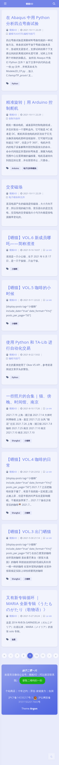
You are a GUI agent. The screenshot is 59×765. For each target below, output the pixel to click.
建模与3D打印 (16, 33)
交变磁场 (14, 187)
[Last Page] (56, 655)
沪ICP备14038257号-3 (20, 697)
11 (43, 655)
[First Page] (4, 655)
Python (15, 83)
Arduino (15, 168)
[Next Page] (49, 655)
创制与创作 (14, 118)
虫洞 (51, 691)
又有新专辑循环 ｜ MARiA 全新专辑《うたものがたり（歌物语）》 (29, 603)
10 (36, 655)
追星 (13, 639)
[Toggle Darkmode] (51, 756)
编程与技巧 (29, 33)
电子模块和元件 (17, 197)
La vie (49, 250)
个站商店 (10, 691)
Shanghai (16, 440)
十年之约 (23, 691)
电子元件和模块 (29, 168)
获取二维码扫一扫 (32, 680)
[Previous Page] (10, 655)
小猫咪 (14, 269)
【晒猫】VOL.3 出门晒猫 (28, 531)
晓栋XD (29, 3)
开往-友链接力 (38, 691)
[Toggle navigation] (53, 3)
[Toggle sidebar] (5, 3)
